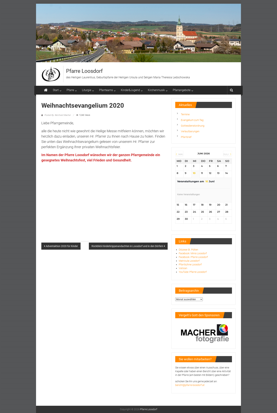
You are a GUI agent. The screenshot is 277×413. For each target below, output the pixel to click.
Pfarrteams (106, 90)
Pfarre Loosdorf (84, 71)
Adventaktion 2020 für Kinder (62, 246)
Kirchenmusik (156, 90)
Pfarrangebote (181, 90)
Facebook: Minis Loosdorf (193, 253)
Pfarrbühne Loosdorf (190, 264)
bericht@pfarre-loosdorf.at (190, 385)
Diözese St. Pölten (188, 249)
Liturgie (86, 90)
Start (56, 90)
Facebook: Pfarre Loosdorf (193, 257)
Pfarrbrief (186, 137)
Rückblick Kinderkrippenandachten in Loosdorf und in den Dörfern (127, 246)
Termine (185, 114)
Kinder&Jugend (130, 90)
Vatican (183, 268)
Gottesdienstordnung (192, 125)
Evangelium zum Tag (192, 120)
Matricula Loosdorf (189, 260)
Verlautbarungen (190, 131)
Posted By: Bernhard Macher (57, 115)
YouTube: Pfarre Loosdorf (193, 272)
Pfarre (70, 90)
